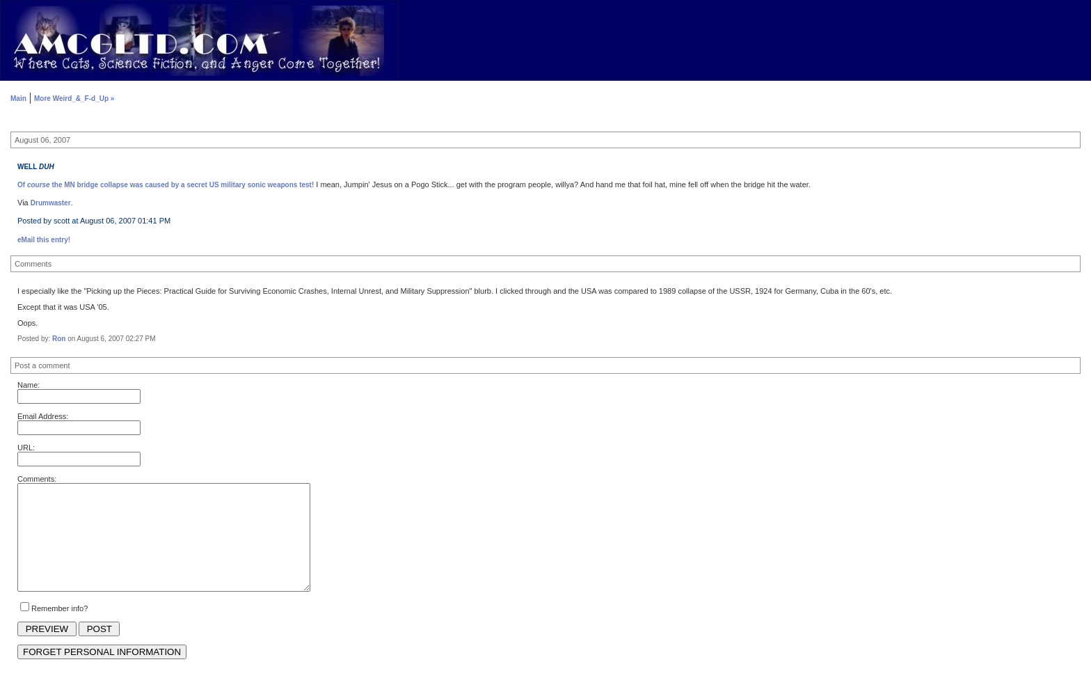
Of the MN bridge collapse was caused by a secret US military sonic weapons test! (165, 185)
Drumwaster (51, 203)
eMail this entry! (43, 240)
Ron (58, 338)
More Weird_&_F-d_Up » (74, 98)
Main (18, 98)
